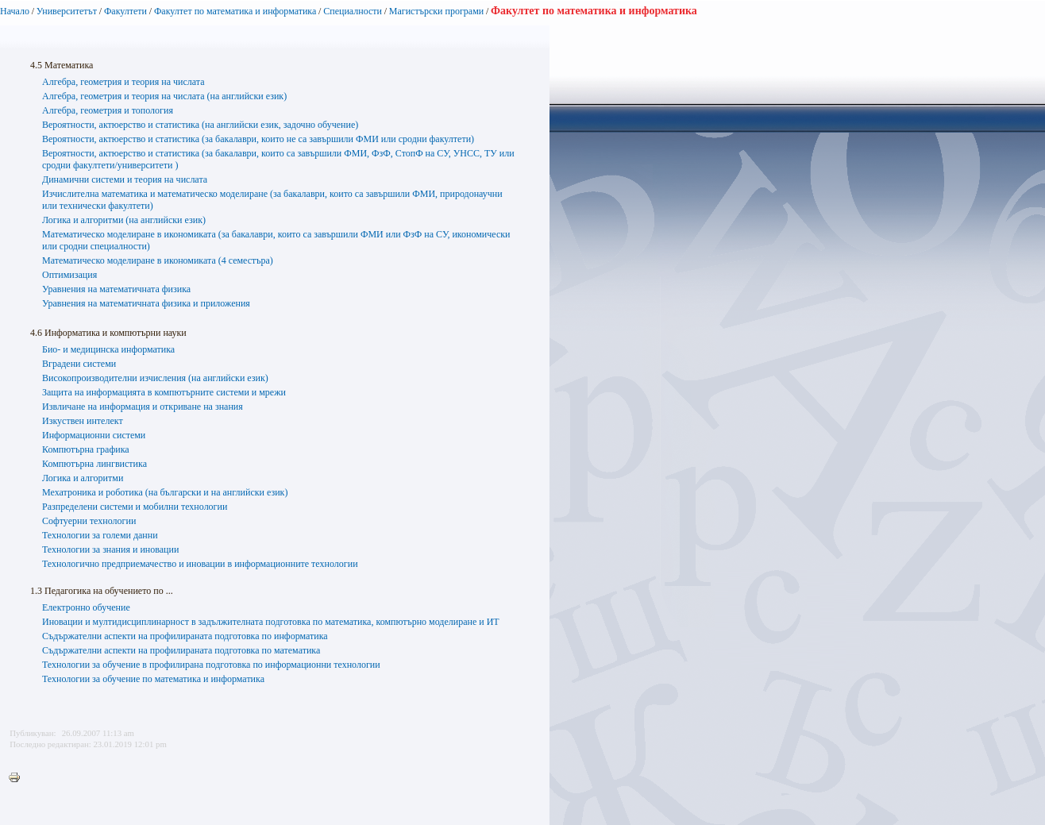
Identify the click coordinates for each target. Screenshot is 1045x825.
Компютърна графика (85, 449)
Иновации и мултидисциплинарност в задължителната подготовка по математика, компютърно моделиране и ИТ (270, 621)
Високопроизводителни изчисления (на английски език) (155, 378)
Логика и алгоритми (82, 478)
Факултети (125, 11)
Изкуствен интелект (82, 420)
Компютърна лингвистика (94, 463)
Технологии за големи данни (100, 535)
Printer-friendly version (18, 778)
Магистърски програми (436, 11)
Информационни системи (93, 435)
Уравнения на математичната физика (116, 289)
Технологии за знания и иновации (110, 549)
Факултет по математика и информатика (235, 11)
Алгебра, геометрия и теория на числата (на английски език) (164, 96)
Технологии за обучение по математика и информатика (153, 678)
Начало (14, 11)
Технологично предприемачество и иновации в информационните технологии (200, 563)
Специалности (352, 11)
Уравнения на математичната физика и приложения (146, 303)
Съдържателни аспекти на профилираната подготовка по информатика (185, 636)
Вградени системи (79, 363)
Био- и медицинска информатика (108, 349)
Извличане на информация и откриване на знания (142, 406)
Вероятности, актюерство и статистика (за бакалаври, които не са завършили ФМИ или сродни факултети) (258, 139)
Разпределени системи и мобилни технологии (134, 506)
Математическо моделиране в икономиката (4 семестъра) (157, 260)
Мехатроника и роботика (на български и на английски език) (164, 492)
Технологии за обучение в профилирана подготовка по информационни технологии (211, 664)
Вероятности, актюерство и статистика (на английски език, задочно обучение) (200, 124)
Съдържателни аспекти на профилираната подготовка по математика (181, 650)
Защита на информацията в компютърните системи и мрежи (164, 392)
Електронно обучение (86, 607)
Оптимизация (69, 274)
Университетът (67, 11)
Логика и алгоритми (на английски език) (124, 220)
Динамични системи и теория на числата (124, 179)
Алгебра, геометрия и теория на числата (123, 81)
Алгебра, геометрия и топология (107, 110)
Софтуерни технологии (89, 520)
